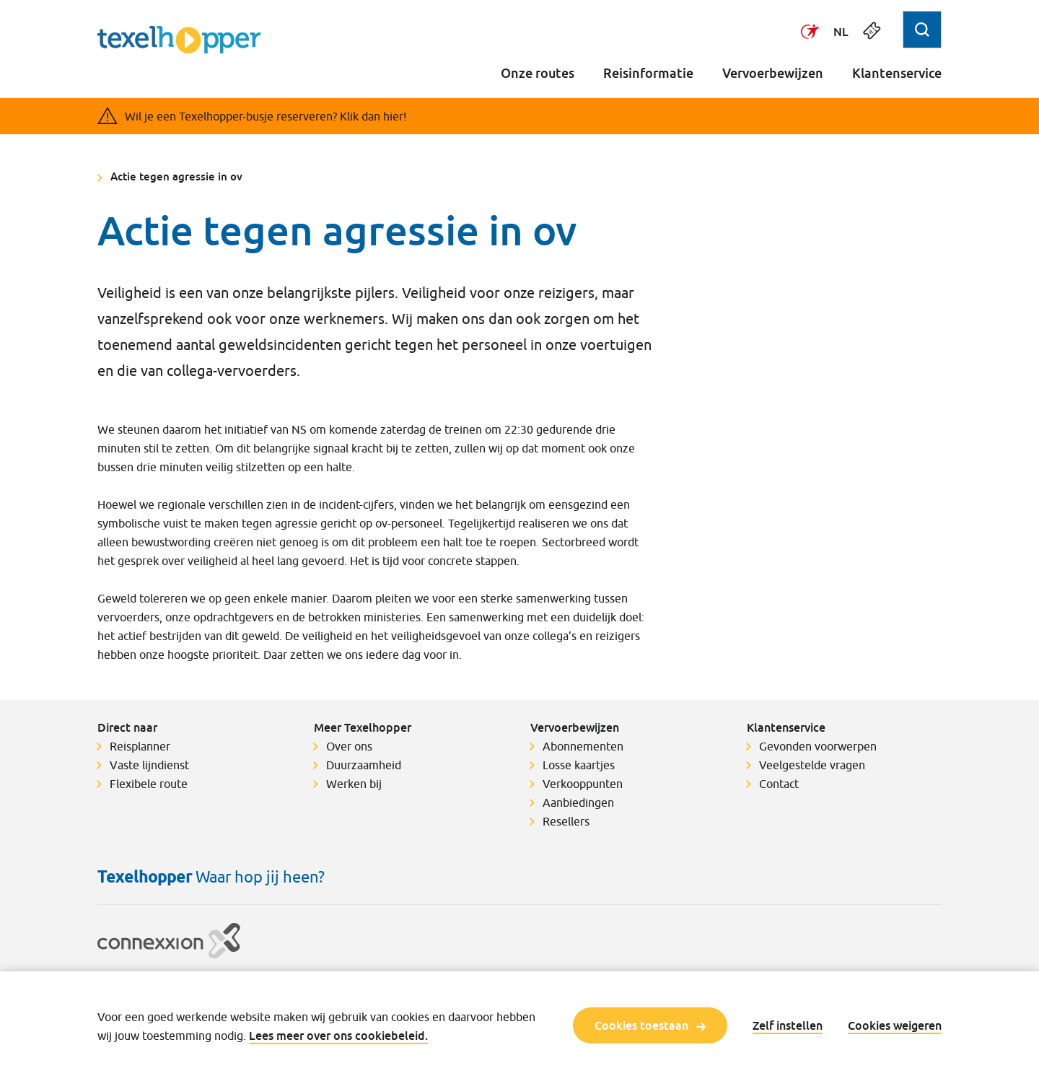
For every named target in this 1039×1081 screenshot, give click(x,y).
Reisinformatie (648, 73)
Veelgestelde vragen (812, 764)
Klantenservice (897, 73)
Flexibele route (149, 783)
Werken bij (354, 783)
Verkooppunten (583, 783)
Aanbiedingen (578, 802)
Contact (779, 783)
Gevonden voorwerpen (818, 746)
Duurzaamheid (363, 764)
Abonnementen (583, 746)
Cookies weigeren (895, 1025)
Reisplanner (140, 746)
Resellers (566, 821)
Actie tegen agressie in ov (176, 176)
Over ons (349, 746)
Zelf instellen (788, 1025)
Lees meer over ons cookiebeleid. (338, 1035)
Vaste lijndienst (149, 764)
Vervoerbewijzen (772, 73)
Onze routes (537, 73)
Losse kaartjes (579, 764)
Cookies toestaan (650, 1025)
